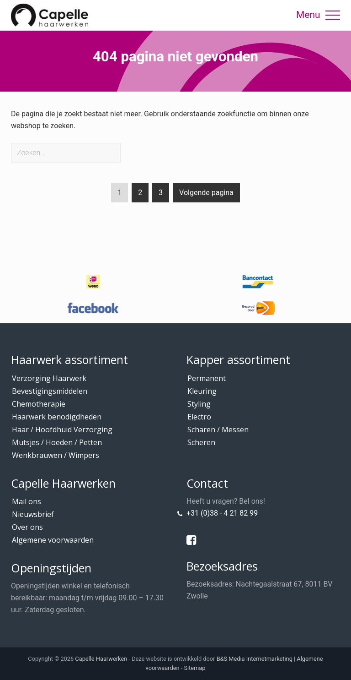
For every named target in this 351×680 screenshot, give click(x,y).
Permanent (206, 378)
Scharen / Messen (218, 429)
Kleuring (202, 391)
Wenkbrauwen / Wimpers (55, 455)
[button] (332, 15)
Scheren (201, 442)
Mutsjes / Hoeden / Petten (57, 442)
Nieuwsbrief (33, 514)
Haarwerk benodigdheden (56, 417)
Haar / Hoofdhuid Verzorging (62, 429)
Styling (199, 404)
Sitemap (194, 667)
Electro (199, 417)
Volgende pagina (206, 192)
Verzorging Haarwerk (49, 378)
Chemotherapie (38, 404)
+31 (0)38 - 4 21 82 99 (222, 513)
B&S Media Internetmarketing (254, 658)
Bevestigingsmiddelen (49, 391)
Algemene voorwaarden (53, 540)
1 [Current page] (119, 194)
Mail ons (26, 501)
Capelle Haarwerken (101, 658)
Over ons (27, 527)
